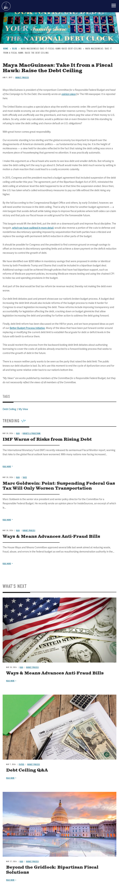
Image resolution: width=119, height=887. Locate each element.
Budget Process (32, 667)
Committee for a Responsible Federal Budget (6, 6)
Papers (21, 764)
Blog (21, 667)
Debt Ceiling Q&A (27, 770)
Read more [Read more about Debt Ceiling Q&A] (10, 778)
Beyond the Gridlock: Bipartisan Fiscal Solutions (52, 870)
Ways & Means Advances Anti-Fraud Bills (51, 536)
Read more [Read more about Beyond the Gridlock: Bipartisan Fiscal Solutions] (10, 880)
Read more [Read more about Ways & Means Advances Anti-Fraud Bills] (7, 563)
